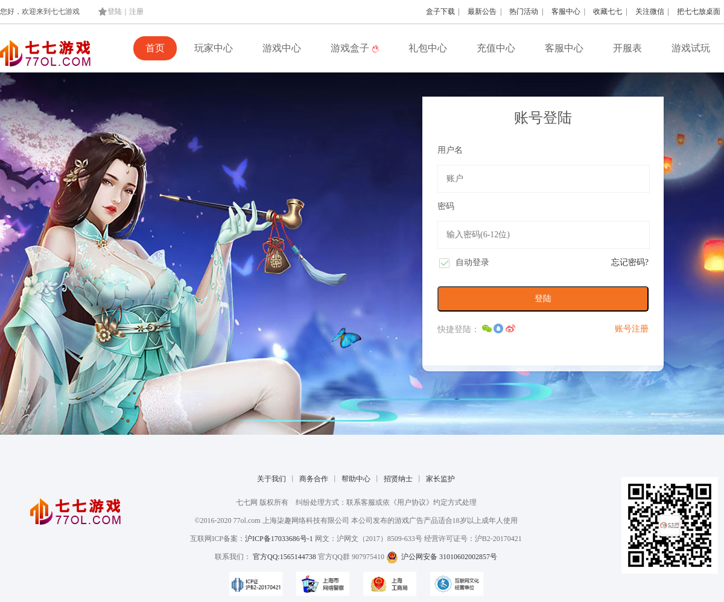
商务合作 (313, 479)
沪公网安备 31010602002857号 (441, 556)
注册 (136, 11)
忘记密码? (630, 262)
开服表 (627, 48)
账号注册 (632, 328)
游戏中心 (281, 48)
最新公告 (482, 11)
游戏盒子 (355, 48)
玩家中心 (213, 48)
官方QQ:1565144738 (284, 556)
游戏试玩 (691, 48)
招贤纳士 (398, 479)
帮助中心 (355, 479)
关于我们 (271, 479)
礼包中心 (427, 48)
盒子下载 (440, 11)
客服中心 (565, 11)
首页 (155, 48)
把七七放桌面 (698, 11)
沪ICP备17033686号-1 (279, 538)
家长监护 (440, 479)
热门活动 (523, 11)
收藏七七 (607, 11)
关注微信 (649, 11)
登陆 (114, 11)
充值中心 (496, 48)
